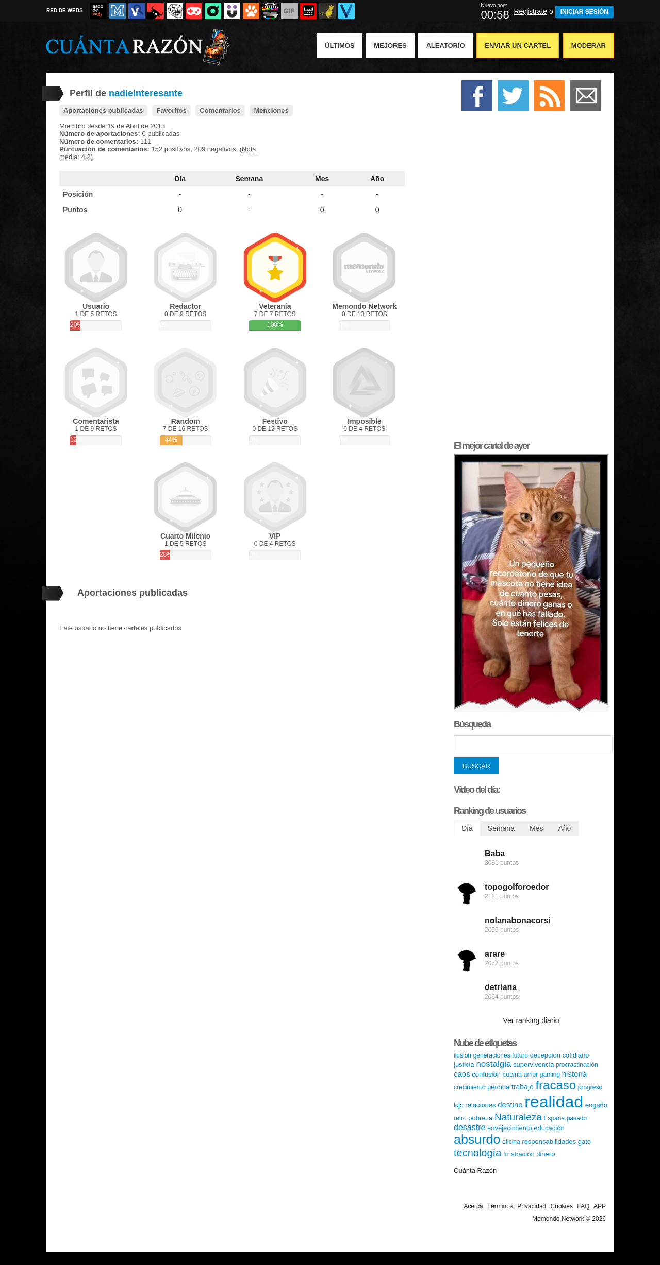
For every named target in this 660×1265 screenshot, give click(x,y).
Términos (500, 1206)
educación (549, 1128)
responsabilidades (549, 1142)
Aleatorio (445, 45)
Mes (322, 179)
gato (584, 1142)
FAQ (583, 1206)
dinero (545, 1154)
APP (599, 1206)
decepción (545, 1055)
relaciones (480, 1105)
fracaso (555, 1085)
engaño (596, 1105)
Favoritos (171, 110)
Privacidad (531, 1206)
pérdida (498, 1087)
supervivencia (533, 1064)
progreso (590, 1087)
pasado (577, 1118)
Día (180, 179)
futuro (520, 1055)
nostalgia (493, 1064)
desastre (469, 1127)
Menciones (271, 110)
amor (531, 1074)
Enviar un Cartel (518, 45)
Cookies (562, 1206)
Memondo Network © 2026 (569, 1218)
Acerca (473, 1206)
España (554, 1118)
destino (510, 1104)
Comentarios (220, 110)
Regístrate (530, 11)
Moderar (588, 45)
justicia (464, 1064)
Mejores (390, 45)
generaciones (491, 1055)
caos (462, 1073)
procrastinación (577, 1064)
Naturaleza (518, 1117)
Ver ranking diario (531, 1020)
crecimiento (469, 1087)
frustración (519, 1154)
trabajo (523, 1087)
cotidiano (576, 1055)
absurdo (477, 1139)
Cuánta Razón (475, 1170)
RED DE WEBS (64, 10)
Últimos (340, 45)
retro (460, 1118)
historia (574, 1073)
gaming (550, 1074)
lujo (459, 1105)
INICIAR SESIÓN (584, 11)
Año (377, 179)
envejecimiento (509, 1128)
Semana (249, 179)
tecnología (477, 1152)
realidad (553, 1102)
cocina (512, 1074)
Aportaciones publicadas (103, 110)
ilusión (462, 1055)
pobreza (480, 1118)
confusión (486, 1074)
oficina (511, 1142)
